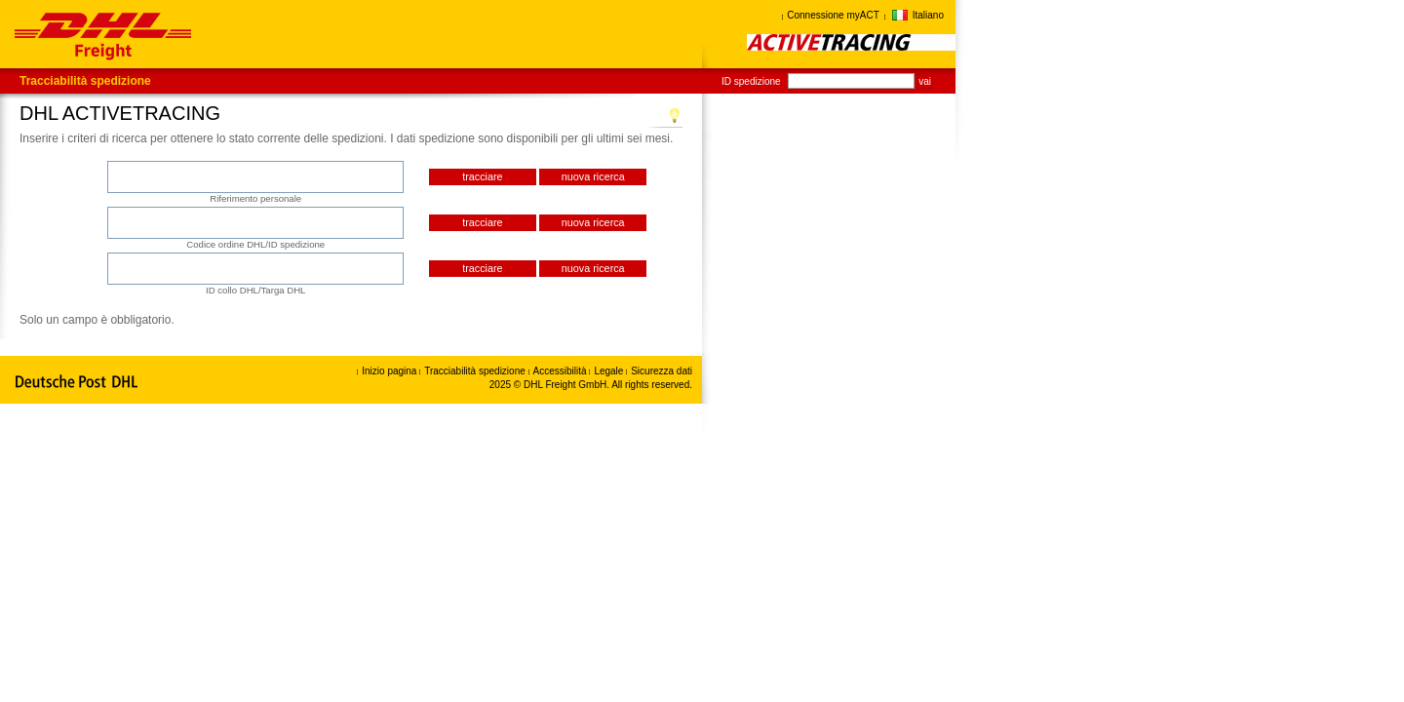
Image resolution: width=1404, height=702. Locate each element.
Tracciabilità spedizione (85, 81)
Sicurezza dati (661, 371)
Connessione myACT (832, 15)
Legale (610, 371)
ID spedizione (751, 81)
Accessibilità (561, 371)
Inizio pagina (389, 371)
